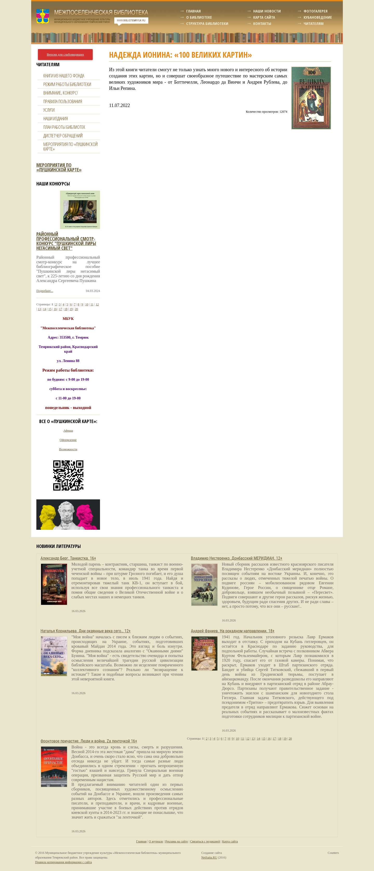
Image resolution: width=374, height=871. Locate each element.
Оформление (68, 440)
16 (55, 309)
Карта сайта (264, 17)
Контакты (262, 23)
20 (76, 309)
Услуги (49, 110)
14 (44, 309)
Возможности (68, 449)
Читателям (314, 23)
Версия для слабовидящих (65, 54)
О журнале (156, 841)
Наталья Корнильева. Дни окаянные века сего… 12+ (86, 630)
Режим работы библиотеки (67, 84)
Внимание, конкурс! (60, 93)
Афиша (68, 430)
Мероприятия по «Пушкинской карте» (70, 146)
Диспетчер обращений (63, 135)
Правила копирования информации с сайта (63, 862)
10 (86, 304)
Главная (193, 11)
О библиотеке (199, 17)
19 (71, 309)
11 (92, 304)
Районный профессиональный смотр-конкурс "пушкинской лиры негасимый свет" (66, 241)
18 (65, 309)
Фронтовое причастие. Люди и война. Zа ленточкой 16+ (89, 741)
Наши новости (267, 11)
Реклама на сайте (176, 841)
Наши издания (55, 118)
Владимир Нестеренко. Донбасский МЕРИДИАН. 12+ (236, 558)
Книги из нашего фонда (63, 75)
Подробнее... (44, 291)
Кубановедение (318, 17)
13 (39, 309)
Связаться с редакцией (205, 841)
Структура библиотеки (207, 23)
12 (97, 304)
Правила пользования (62, 101)
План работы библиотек (64, 127)
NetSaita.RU (209, 857)
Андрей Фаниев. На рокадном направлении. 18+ (233, 630)
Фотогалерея (316, 11)
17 (60, 309)
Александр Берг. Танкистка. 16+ (68, 558)
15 (49, 309)
